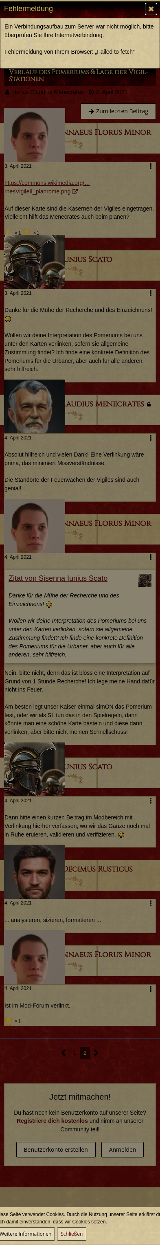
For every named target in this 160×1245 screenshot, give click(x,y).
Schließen (72, 1233)
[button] (151, 9)
